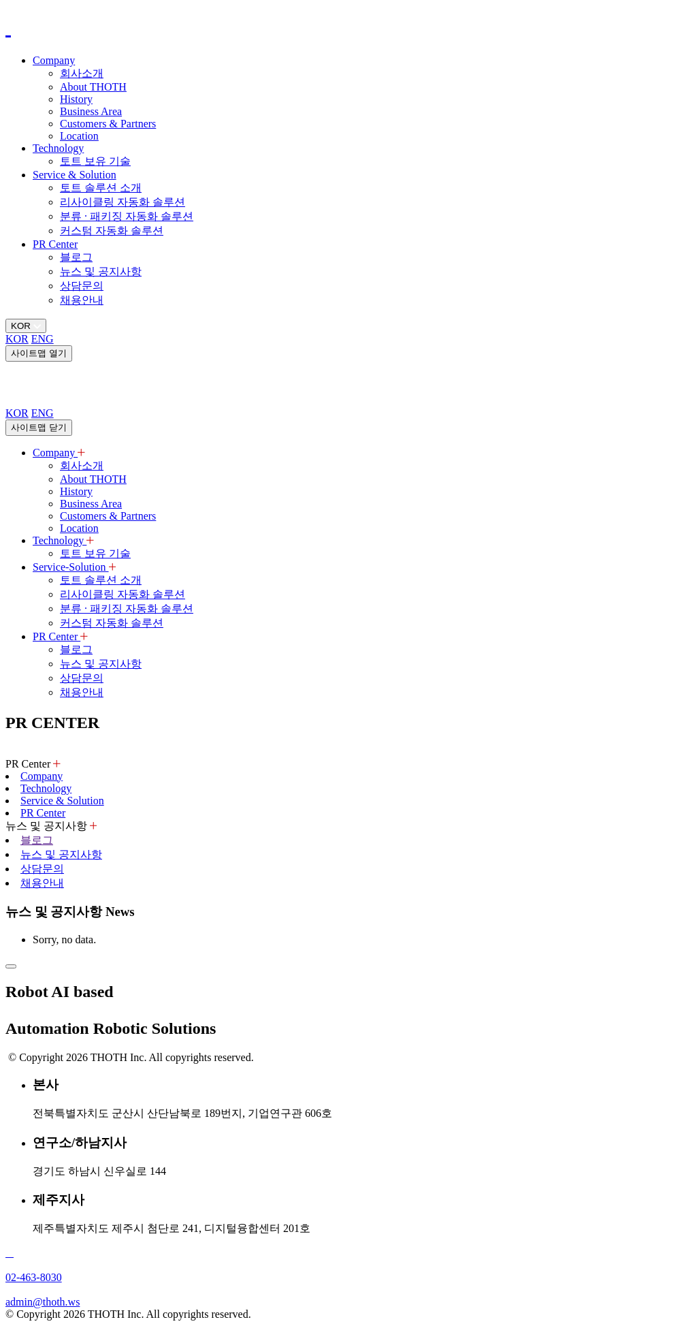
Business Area (91, 111)
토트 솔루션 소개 (101, 187)
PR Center (55, 244)
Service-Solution (74, 567)
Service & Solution (74, 174)
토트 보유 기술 (95, 161)
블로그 (76, 257)
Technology (58, 148)
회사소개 (81, 73)
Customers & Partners (108, 123)
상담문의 (81, 285)
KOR (17, 339)
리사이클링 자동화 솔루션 (122, 202)
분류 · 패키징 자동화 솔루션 (126, 216)
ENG (42, 339)
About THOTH (93, 87)
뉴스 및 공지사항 (101, 271)
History (76, 99)
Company (54, 60)
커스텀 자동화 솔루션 (111, 230)
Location (79, 136)
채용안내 (81, 300)
